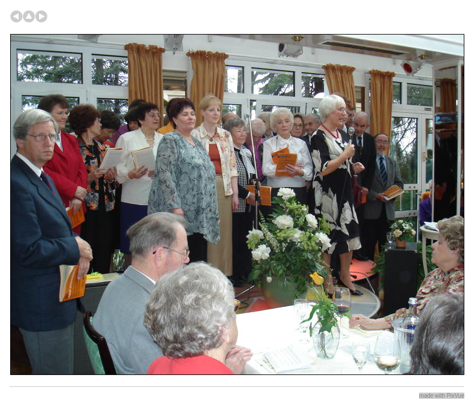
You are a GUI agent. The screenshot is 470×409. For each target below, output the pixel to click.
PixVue (455, 396)
